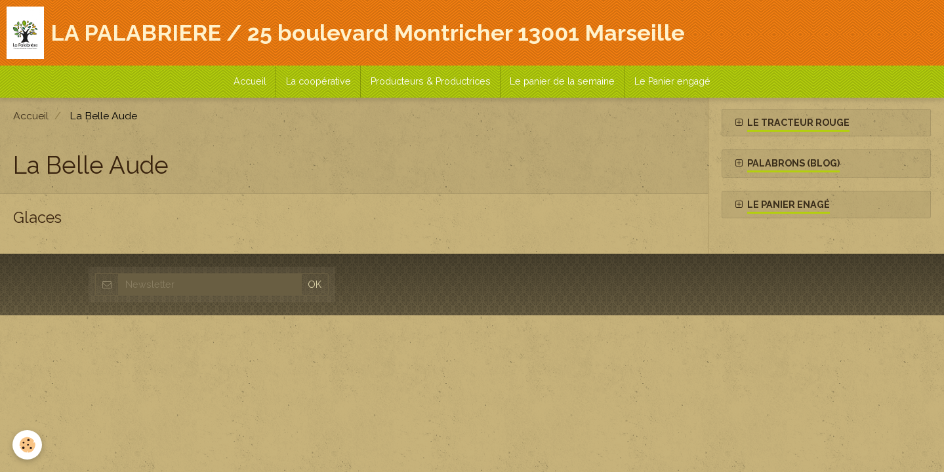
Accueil (248, 82)
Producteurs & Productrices (431, 82)
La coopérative (317, 82)
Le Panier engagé (674, 82)
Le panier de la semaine (563, 82)
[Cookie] (28, 445)
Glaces (38, 219)
